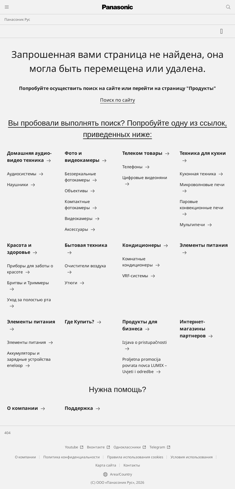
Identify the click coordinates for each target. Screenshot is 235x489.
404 (7, 432)
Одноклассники (130, 447)
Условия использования (192, 457)
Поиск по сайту (117, 100)
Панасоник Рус (17, 19)
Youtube (74, 447)
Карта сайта (105, 465)
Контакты (131, 465)
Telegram (160, 447)
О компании (25, 457)
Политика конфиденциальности (71, 457)
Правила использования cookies (135, 457)
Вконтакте (98, 447)
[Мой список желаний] (221, 31)
